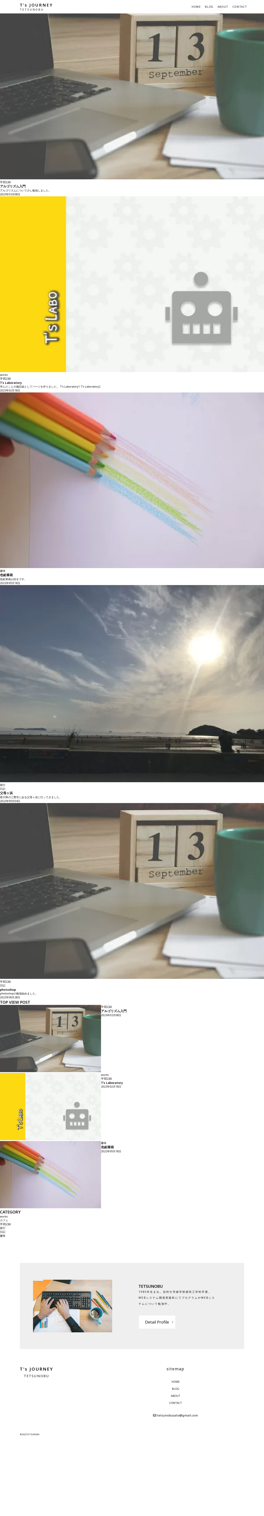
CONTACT (240, 7)
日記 (2, 789)
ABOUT (223, 7)
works (4, 375)
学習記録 (5, 182)
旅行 (2, 785)
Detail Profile (157, 1322)
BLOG (209, 7)
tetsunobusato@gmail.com (177, 1415)
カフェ (4, 1220)
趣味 (2, 571)
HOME (196, 7)
